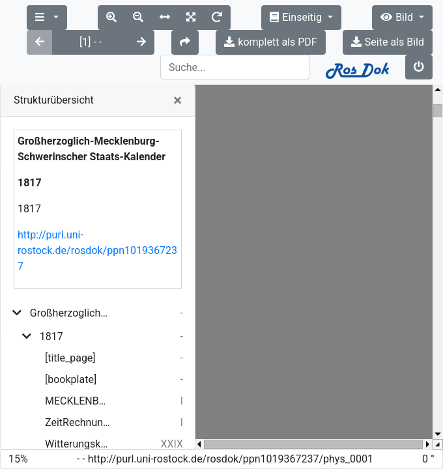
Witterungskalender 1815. (77, 394)
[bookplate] (70, 330)
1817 (51, 287)
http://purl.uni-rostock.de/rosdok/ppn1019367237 (97, 201)
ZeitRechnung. (77, 373)
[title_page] (70, 308)
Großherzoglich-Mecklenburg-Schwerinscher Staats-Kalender (70, 263)
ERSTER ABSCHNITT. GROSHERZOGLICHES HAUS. (82, 437)
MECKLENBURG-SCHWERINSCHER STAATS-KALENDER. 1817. (77, 351)
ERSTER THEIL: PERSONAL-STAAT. (80, 416)
